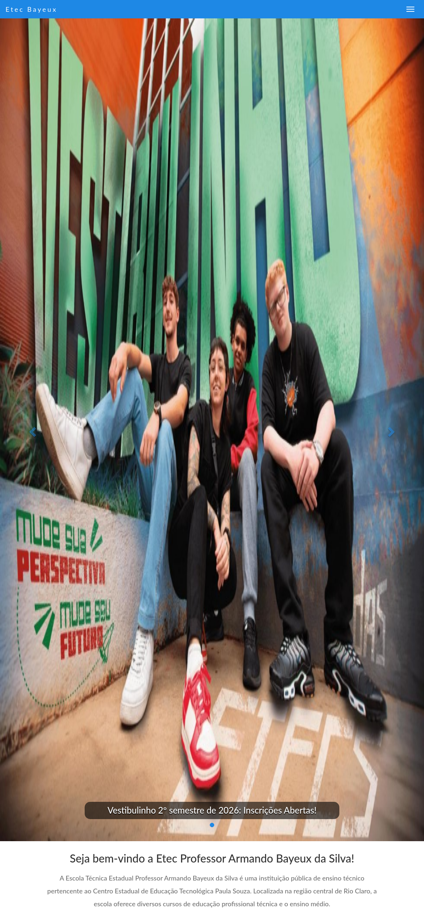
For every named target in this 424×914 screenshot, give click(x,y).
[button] (32, 429)
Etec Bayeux (31, 9)
